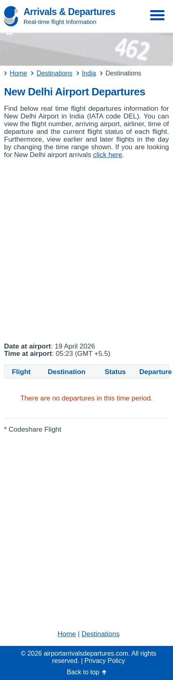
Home (67, 634)
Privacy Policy (104, 660)
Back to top (83, 672)
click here (107, 155)
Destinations (101, 634)
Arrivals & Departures (69, 11)
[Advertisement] (86, 251)
